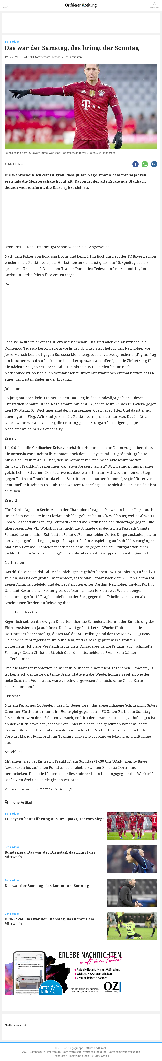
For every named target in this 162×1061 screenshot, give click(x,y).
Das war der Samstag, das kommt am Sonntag (47, 885)
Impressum (54, 1052)
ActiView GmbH (99, 1056)
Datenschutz (37, 1052)
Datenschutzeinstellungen (124, 1052)
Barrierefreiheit (72, 1052)
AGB (25, 1052)
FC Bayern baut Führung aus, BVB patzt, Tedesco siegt (54, 818)
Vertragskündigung (95, 1052)
